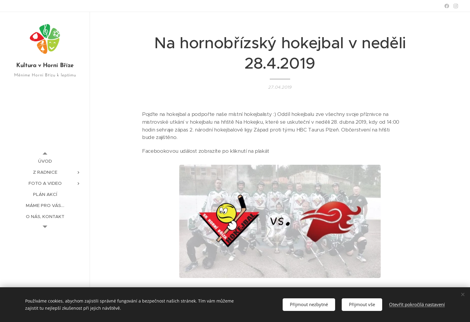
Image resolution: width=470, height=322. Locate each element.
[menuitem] (45, 161)
